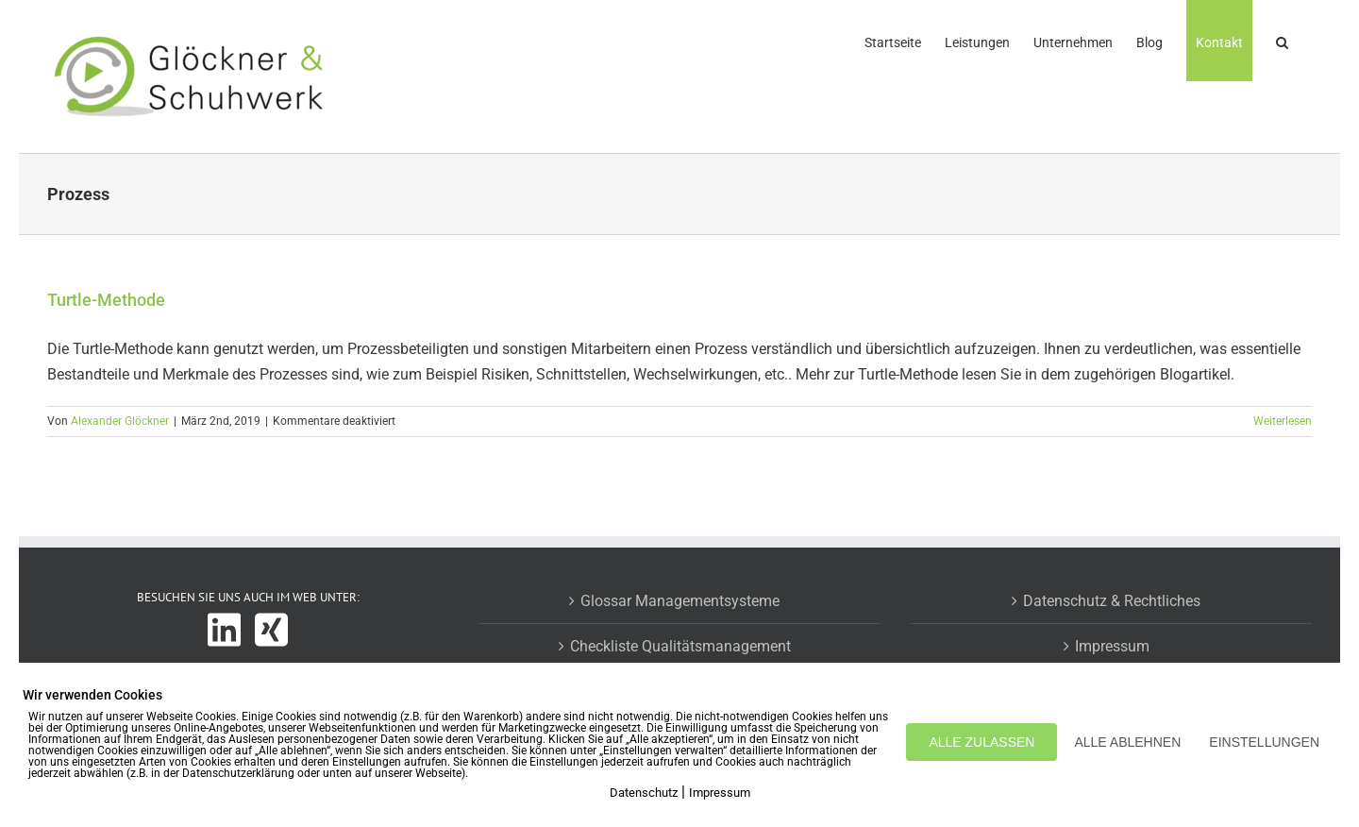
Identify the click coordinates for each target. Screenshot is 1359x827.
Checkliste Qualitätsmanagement (680, 646)
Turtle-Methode (106, 300)
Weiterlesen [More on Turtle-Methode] (1282, 421)
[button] (1282, 40)
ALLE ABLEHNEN (1127, 742)
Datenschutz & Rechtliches (1111, 601)
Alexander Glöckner (120, 421)
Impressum (1112, 646)
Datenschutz (644, 792)
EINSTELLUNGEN (1264, 742)
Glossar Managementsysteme (680, 601)
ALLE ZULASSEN (981, 742)
